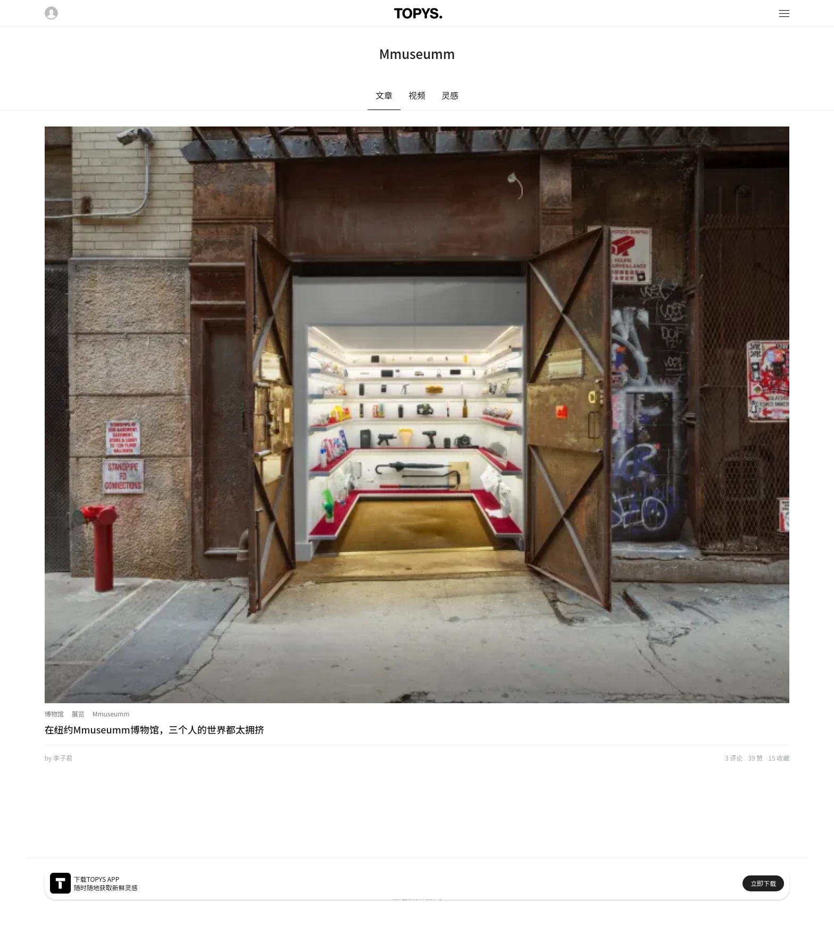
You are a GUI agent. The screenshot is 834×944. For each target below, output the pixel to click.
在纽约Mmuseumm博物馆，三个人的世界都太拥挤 (154, 729)
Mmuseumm (111, 713)
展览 (78, 713)
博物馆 (54, 713)
